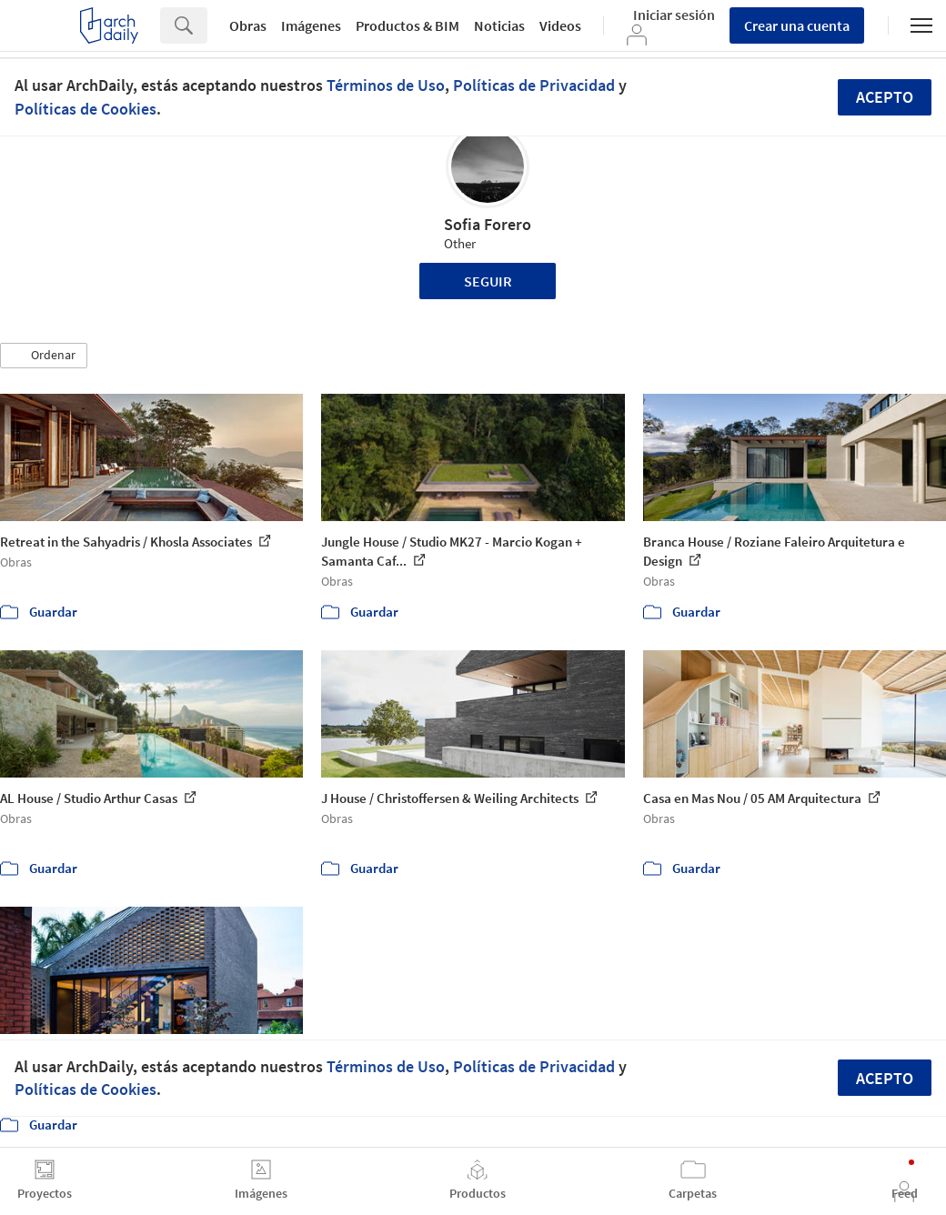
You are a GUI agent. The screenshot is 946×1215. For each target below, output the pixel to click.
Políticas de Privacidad (534, 85)
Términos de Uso (386, 85)
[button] (43, 355)
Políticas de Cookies (85, 108)
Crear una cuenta (797, 25)
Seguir (488, 281)
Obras (248, 25)
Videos (560, 25)
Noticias (499, 25)
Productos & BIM (407, 25)
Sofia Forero (487, 224)
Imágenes (311, 25)
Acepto (884, 96)
